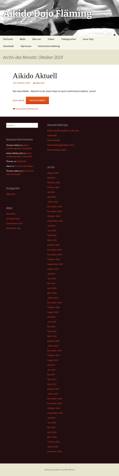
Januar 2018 (52, 345)
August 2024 (53, 172)
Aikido (22, 39)
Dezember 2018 (54, 302)
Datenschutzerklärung (49, 46)
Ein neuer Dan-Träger (23, 166)
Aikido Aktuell (35, 76)
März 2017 (52, 384)
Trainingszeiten (68, 39)
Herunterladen (37, 100)
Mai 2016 (51, 427)
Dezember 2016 (54, 398)
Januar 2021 (52, 201)
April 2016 (51, 432)
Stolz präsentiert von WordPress (59, 469)
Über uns (36, 39)
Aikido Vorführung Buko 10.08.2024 (63, 130)
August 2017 (53, 360)
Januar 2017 (52, 393)
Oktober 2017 (53, 355)
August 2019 (53, 269)
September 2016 (55, 413)
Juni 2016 (51, 422)
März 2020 (52, 240)
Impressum (26, 46)
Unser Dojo (88, 39)
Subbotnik (52, 135)
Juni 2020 (51, 230)
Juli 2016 (51, 417)
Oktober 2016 (53, 408)
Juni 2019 (51, 278)
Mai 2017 (51, 374)
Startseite (8, 39)
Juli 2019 (51, 273)
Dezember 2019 (54, 249)
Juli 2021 (51, 192)
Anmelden (10, 213)
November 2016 (54, 403)
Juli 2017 (51, 365)
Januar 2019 (52, 297)
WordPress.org (13, 228)
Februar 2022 (53, 187)
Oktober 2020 (53, 216)
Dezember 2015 (54, 451)
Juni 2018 (51, 321)
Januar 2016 (52, 446)
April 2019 (51, 288)
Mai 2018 (51, 326)
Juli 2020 (51, 225)
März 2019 (52, 293)
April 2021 (51, 196)
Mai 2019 (51, 283)
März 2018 (52, 336)
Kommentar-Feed (14, 223)
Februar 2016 (53, 441)
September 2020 (55, 220)
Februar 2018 (53, 341)
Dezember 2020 (54, 206)
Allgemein (40, 82)
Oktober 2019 (53, 259)
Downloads (8, 46)
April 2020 (51, 235)
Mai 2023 (51, 177)
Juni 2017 (51, 369)
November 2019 (54, 254)
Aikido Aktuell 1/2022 (56, 149)
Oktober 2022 (53, 182)
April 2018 (51, 331)
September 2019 (55, 264)
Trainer (51, 39)
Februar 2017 (53, 389)
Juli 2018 (51, 317)
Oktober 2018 (53, 307)
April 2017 (51, 379)
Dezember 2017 (54, 350)
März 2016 (52, 437)
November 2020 (54, 211)
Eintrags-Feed (12, 218)
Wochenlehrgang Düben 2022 (60, 145)
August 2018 (53, 312)
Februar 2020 (53, 244)
